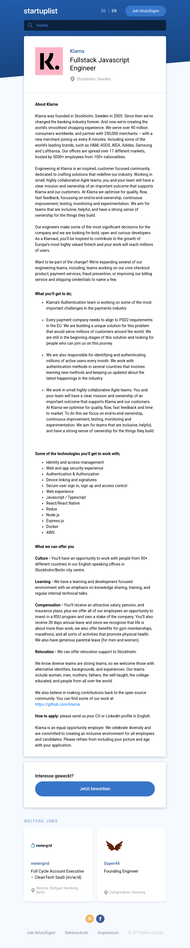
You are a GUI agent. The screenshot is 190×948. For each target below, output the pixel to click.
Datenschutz (76, 932)
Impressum (108, 932)
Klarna (77, 51)
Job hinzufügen (145, 11)
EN (114, 11)
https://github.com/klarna (57, 704)
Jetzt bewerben (95, 788)
